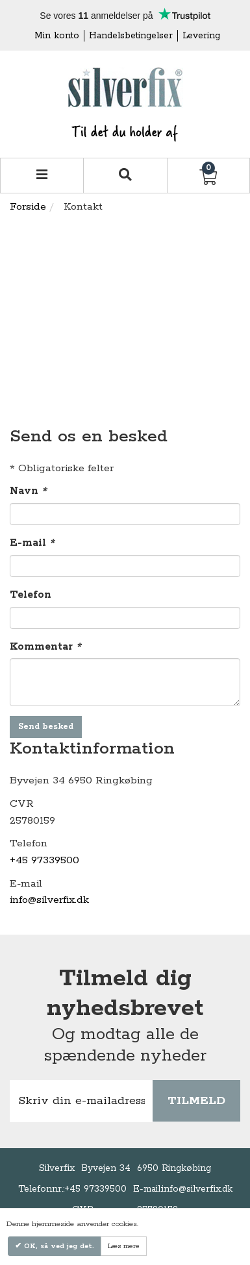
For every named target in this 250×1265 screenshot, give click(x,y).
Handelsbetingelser (131, 36)
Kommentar (45, 647)
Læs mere (124, 1246)
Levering (201, 36)
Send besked (45, 726)
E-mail (32, 543)
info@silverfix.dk (49, 900)
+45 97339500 (44, 860)
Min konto (56, 36)
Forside (28, 207)
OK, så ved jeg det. (57, 1246)
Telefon (30, 595)
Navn (28, 491)
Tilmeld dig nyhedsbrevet (125, 994)
